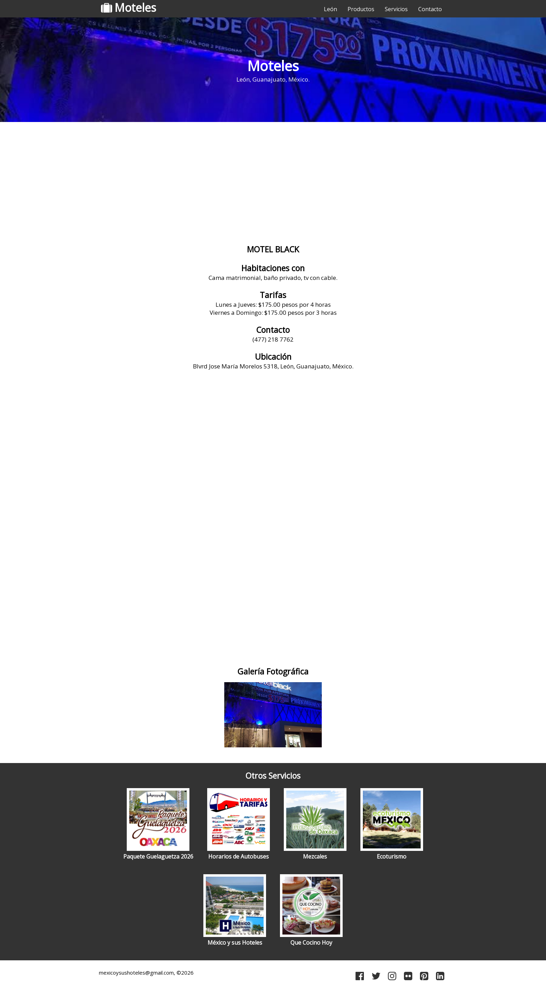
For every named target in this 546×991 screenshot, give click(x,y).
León (330, 9)
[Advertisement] (273, 179)
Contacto (430, 9)
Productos (361, 9)
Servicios (396, 9)
